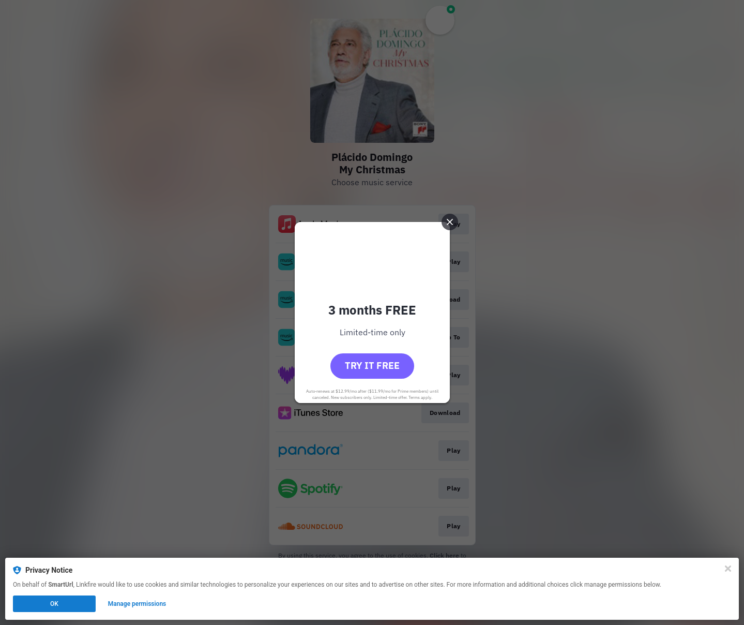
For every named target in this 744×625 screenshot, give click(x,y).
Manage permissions (137, 603)
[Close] (728, 568)
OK (54, 603)
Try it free (372, 365)
